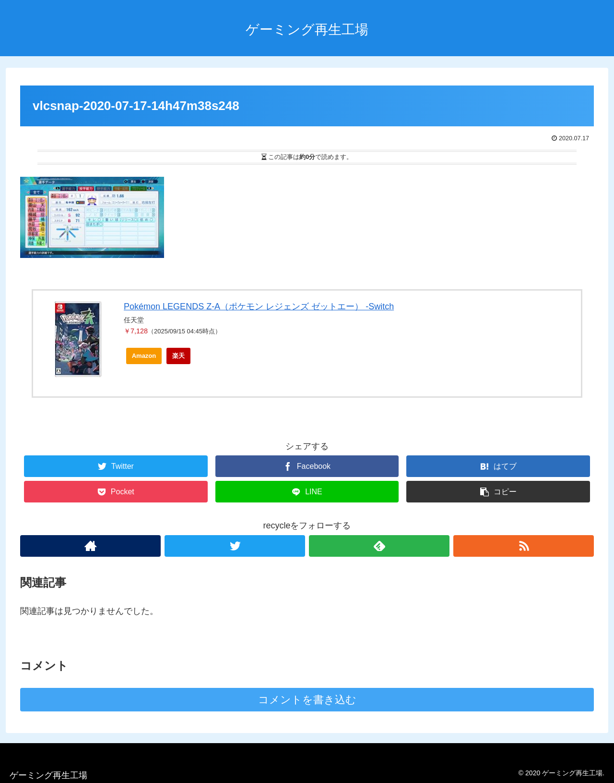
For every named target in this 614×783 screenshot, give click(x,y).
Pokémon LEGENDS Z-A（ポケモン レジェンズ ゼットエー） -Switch (259, 306)
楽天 (178, 355)
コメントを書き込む (307, 700)
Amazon (144, 355)
